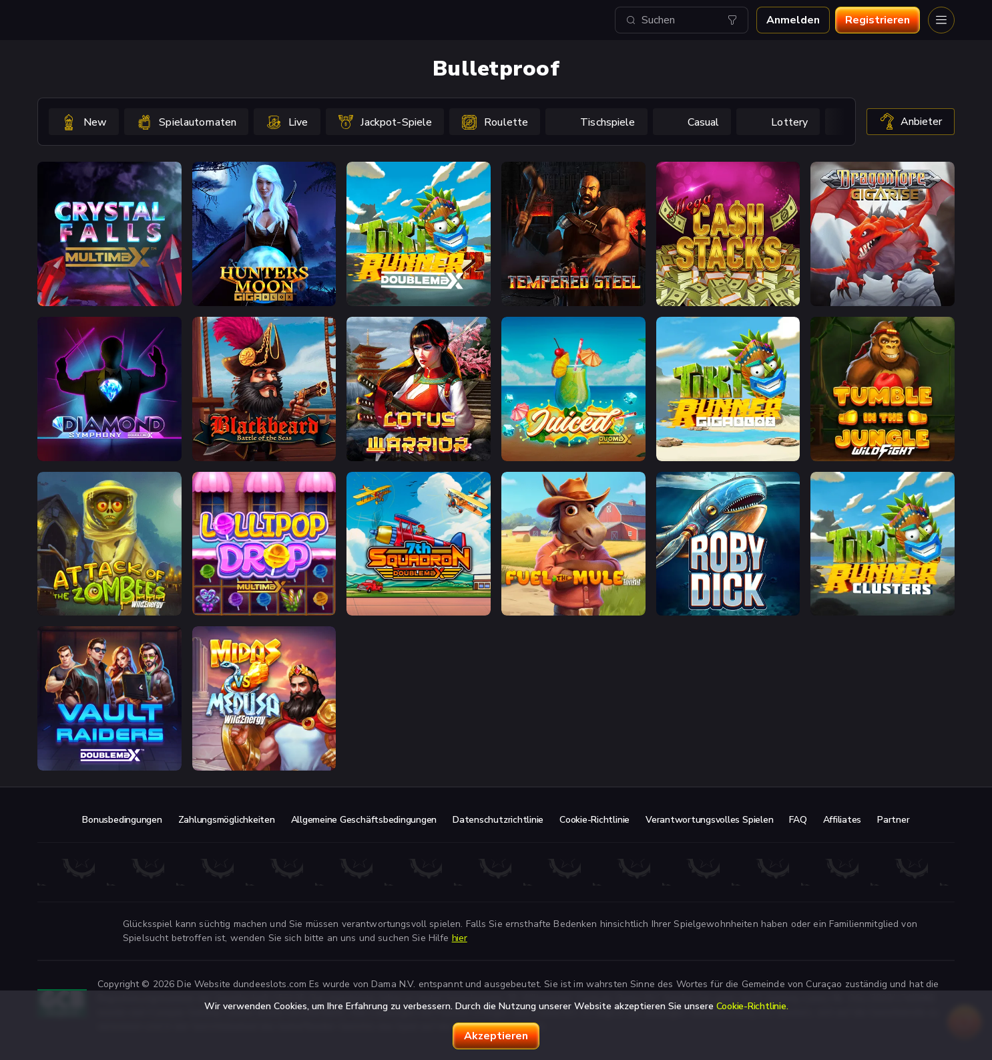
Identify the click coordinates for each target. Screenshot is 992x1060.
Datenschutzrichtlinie (498, 819)
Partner (893, 819)
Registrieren (877, 20)
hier (459, 938)
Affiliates (842, 819)
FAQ (797, 819)
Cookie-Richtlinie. (752, 1006)
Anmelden (793, 20)
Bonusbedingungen (122, 819)
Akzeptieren (496, 1036)
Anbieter (910, 122)
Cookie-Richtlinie (594, 819)
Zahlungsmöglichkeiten (226, 819)
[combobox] (681, 20)
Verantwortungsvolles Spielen (709, 819)
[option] (84, 121)
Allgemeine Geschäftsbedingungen (364, 819)
